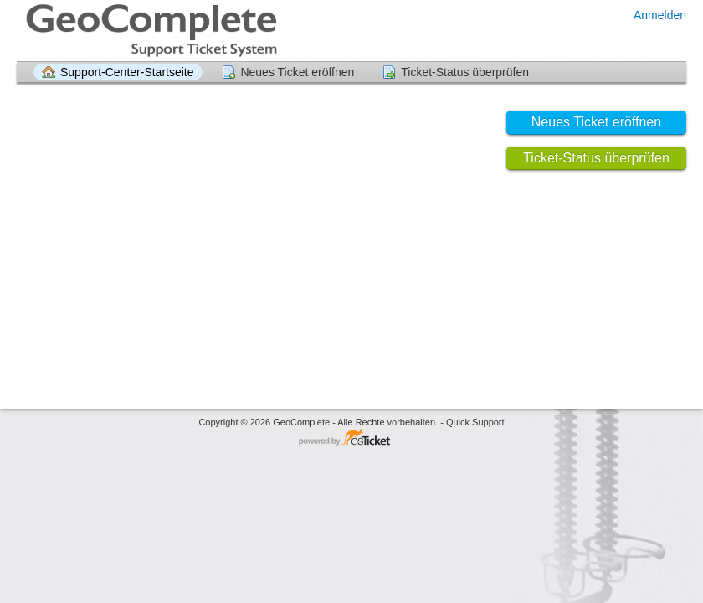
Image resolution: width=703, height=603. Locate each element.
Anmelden (660, 15)
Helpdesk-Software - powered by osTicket (351, 438)
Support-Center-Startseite (127, 72)
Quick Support (475, 422)
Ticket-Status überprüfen (465, 72)
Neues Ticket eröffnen (297, 72)
